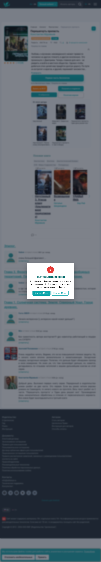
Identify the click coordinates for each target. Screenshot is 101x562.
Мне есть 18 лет (41, 293)
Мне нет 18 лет (60, 293)
